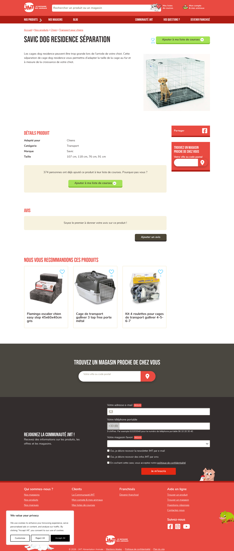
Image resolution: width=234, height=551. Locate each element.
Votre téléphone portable (122, 419)
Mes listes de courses (83, 505)
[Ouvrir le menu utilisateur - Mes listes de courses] (176, 8)
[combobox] (106, 8)
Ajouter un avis (150, 237)
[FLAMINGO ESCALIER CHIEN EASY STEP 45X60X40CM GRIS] (46, 297)
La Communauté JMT (83, 495)
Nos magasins (55, 20)
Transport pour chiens (71, 30)
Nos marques (31, 505)
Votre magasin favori (120, 437)
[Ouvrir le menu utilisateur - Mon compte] (199, 8)
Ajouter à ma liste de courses (183, 39)
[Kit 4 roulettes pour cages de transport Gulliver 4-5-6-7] (144, 297)
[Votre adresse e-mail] (158, 411)
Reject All (40, 538)
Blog (75, 20)
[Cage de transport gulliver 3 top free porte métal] (95, 297)
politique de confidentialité (171, 463)
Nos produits (41, 30)
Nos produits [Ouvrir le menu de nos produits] (31, 20)
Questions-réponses (178, 505)
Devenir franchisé (200, 20)
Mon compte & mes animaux (87, 500)
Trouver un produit (177, 495)
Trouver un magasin (178, 500)
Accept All (60, 538)
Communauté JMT (144, 20)
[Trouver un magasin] (203, 162)
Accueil (28, 30)
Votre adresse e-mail (119, 405)
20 (112, 273)
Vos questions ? (171, 20)
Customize (20, 538)
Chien (54, 30)
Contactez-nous (176, 510)
